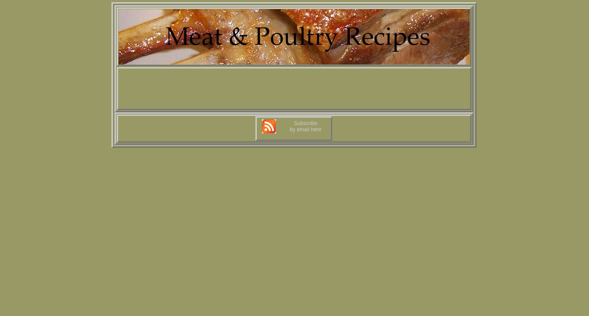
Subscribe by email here (305, 126)
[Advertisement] (294, 88)
